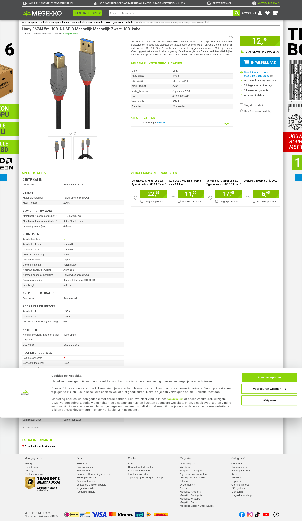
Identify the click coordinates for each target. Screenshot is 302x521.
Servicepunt (83, 470)
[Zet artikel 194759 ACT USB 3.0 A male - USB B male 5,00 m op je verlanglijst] (173, 198)
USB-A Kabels (95, 22)
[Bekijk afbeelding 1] (75, 133)
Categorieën (238, 458)
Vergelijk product (253, 105)
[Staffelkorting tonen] (260, 51)
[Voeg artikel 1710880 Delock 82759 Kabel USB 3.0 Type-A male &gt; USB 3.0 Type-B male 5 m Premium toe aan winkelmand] (153, 194)
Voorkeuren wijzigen (269, 492)
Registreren (31, 467)
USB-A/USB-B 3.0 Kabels (119, 22)
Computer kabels (60, 22)
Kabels (44, 22)
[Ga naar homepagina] (47, 13)
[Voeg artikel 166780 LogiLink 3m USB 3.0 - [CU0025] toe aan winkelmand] (266, 194)
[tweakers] (219, 3)
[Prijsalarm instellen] (255, 111)
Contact (132, 458)
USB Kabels (78, 22)
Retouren (81, 463)
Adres (131, 463)
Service (81, 458)
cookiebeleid (175, 502)
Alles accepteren (269, 481)
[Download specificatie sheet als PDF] (73, 445)
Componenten (239, 467)
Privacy (29, 470)
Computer (32, 22)
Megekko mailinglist (191, 470)
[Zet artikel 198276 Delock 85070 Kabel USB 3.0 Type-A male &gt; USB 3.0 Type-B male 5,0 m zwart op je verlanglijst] (210, 198)
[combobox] (171, 13)
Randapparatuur (240, 470)
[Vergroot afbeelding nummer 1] (85, 148)
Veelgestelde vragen (139, 470)
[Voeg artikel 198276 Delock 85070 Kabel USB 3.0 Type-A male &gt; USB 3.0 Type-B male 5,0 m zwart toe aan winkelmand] (228, 194)
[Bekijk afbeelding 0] (70, 133)
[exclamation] (265, 3)
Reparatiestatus (85, 467)
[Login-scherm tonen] (252, 13)
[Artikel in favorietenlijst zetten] (231, 38)
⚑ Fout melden (31, 427)
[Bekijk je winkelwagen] (275, 13)
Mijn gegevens (33, 458)
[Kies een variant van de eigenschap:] (182, 124)
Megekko (185, 458)
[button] (87, 13)
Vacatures (185, 467)
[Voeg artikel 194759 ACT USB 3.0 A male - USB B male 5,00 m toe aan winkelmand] (191, 194)
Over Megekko (188, 463)
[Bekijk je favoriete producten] (267, 13)
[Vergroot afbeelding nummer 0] (60, 148)
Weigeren (269, 504)
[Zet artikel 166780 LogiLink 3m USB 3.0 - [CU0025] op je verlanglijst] (248, 198)
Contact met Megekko (140, 467)
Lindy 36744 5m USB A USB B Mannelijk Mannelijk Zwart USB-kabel (172, 22)
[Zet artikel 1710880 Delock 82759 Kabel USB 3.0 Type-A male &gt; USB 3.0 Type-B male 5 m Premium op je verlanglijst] (135, 198)
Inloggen (29, 463)
